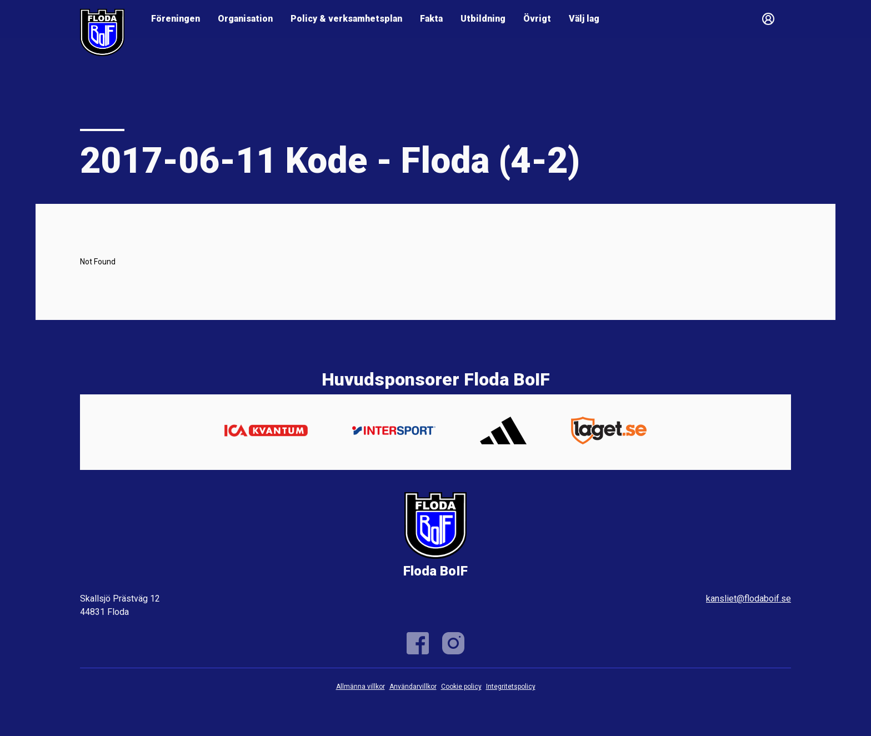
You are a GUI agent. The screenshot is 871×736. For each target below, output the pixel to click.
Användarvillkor (413, 686)
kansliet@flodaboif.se (748, 598)
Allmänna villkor (360, 686)
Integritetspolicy (510, 686)
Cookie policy (461, 686)
